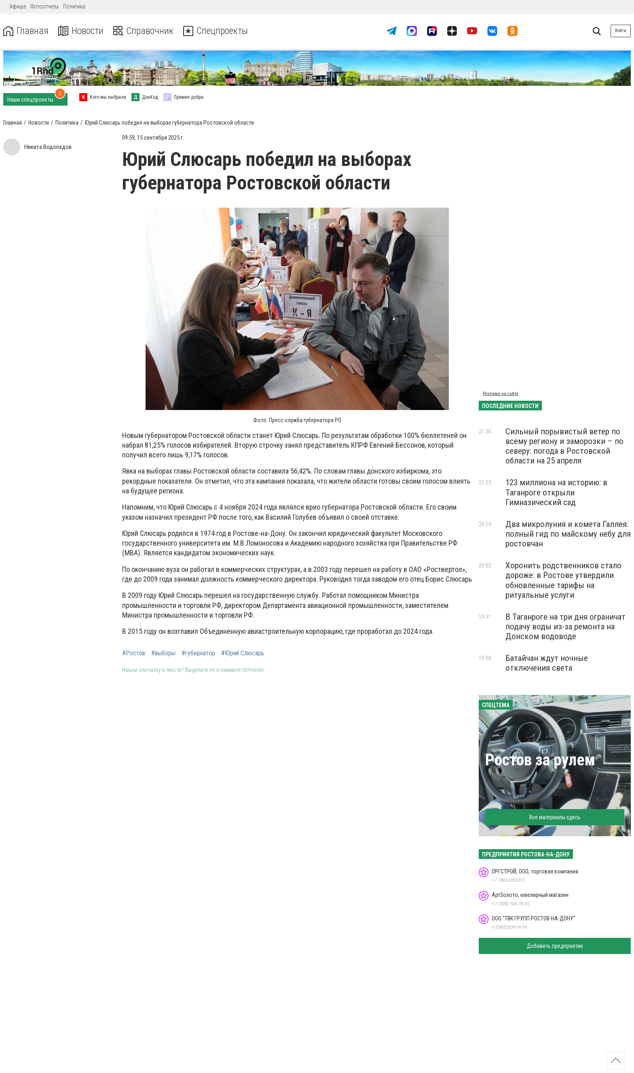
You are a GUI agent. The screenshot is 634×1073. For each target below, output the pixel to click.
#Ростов (133, 653)
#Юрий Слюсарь (242, 653)
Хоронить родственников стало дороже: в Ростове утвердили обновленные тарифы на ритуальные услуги (563, 580)
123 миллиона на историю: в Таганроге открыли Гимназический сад (556, 492)
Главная (25, 30)
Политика (74, 6)
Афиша (17, 6)
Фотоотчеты (44, 6)
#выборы (163, 653)
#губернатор (198, 653)
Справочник (143, 30)
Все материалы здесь (555, 817)
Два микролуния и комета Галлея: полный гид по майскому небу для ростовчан (568, 533)
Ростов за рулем (540, 759)
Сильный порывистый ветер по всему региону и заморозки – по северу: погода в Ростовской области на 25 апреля (564, 446)
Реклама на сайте (500, 393)
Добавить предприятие (555, 946)
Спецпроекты (216, 30)
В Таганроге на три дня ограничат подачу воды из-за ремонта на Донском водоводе (565, 626)
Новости (80, 30)
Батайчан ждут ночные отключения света (546, 663)
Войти (620, 30)
